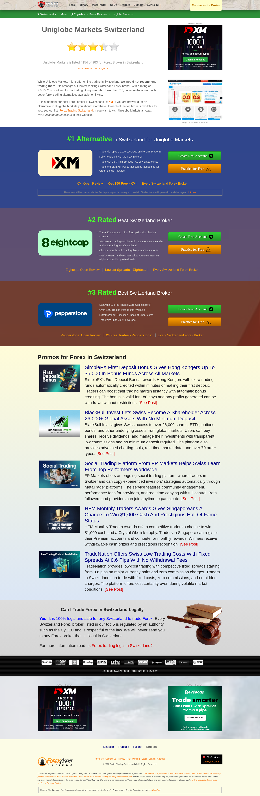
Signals (138, 4)
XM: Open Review (90, 187)
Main (64, 14)
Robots (125, 4)
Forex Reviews (98, 14)
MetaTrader (99, 4)
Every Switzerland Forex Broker (165, 187)
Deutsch (108, 746)
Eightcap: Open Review (82, 273)
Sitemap (161, 759)
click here (191, 192)
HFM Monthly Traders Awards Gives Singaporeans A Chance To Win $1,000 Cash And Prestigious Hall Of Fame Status (151, 515)
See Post (156, 790)
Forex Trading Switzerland (76, 110)
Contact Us (110, 759)
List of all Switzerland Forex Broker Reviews (130, 670)
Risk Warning (133, 759)
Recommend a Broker (206, 5)
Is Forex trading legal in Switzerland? (115, 644)
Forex (72, 4)
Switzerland (47, 14)
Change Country (212, 761)
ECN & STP (154, 4)
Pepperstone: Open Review (81, 339)
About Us (99, 759)
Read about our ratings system (93, 68)
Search (152, 759)
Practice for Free (196, 168)
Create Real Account (196, 156)
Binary (84, 4)
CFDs (113, 4)
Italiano (137, 746)
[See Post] (148, 402)
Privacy (121, 759)
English (78, 14)
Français (123, 746)
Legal (144, 759)
